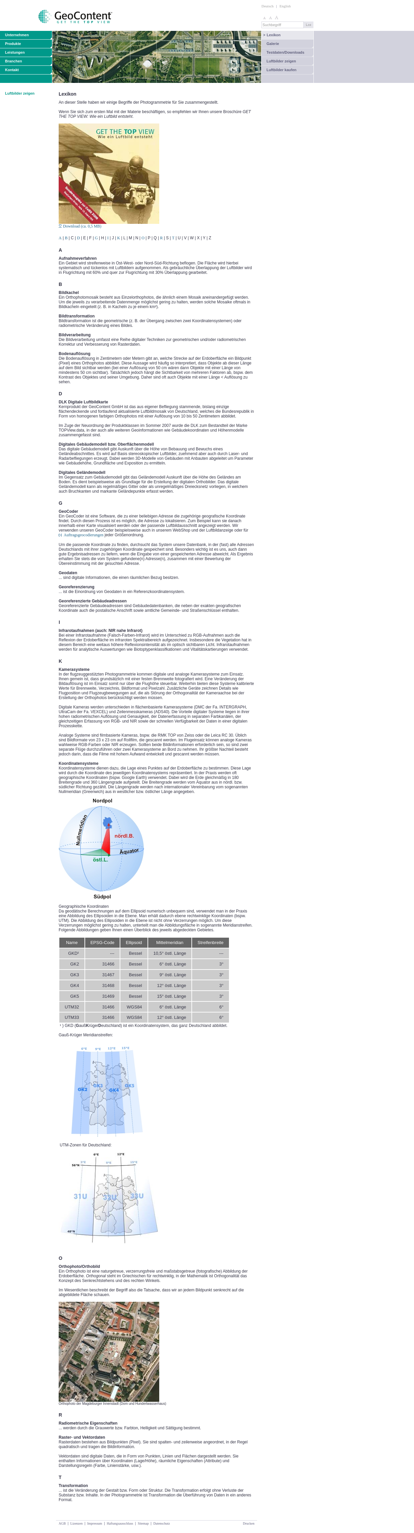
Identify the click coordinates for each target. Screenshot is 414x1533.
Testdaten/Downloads (285, 52)
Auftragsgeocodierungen (84, 535)
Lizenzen (76, 1523)
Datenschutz (161, 1523)
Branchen (13, 61)
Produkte (13, 44)
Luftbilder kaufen (281, 70)
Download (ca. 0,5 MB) (80, 226)
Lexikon (272, 35)
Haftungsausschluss (120, 1523)
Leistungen (15, 52)
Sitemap (143, 1523)
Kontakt (12, 70)
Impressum (94, 1523)
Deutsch (267, 6)
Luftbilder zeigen (281, 61)
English (285, 6)
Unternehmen (17, 35)
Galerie (273, 44)
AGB (62, 1523)
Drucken (248, 1523)
